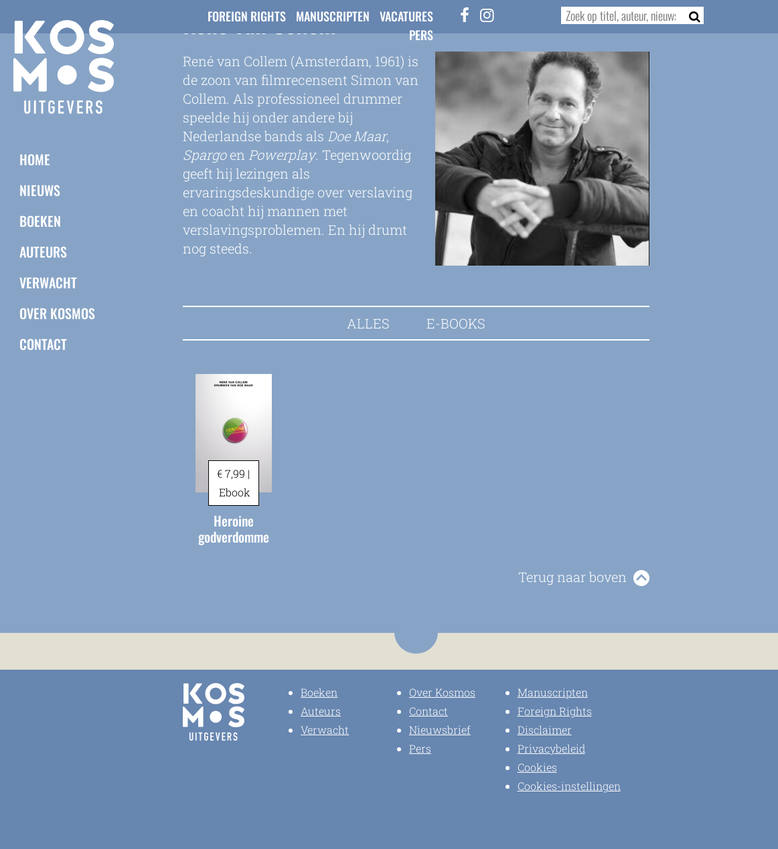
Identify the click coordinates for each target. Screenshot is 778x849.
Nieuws (39, 190)
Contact (43, 344)
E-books (455, 323)
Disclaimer (545, 730)
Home (34, 159)
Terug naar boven (572, 576)
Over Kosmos (57, 313)
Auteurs (43, 252)
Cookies (537, 767)
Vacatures (406, 16)
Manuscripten (333, 16)
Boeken (40, 221)
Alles (368, 323)
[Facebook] (464, 14)
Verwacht (48, 282)
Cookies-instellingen (569, 786)
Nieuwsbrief (440, 730)
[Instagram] (486, 14)
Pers (421, 34)
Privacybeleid (551, 748)
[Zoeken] (690, 15)
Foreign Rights (247, 16)
